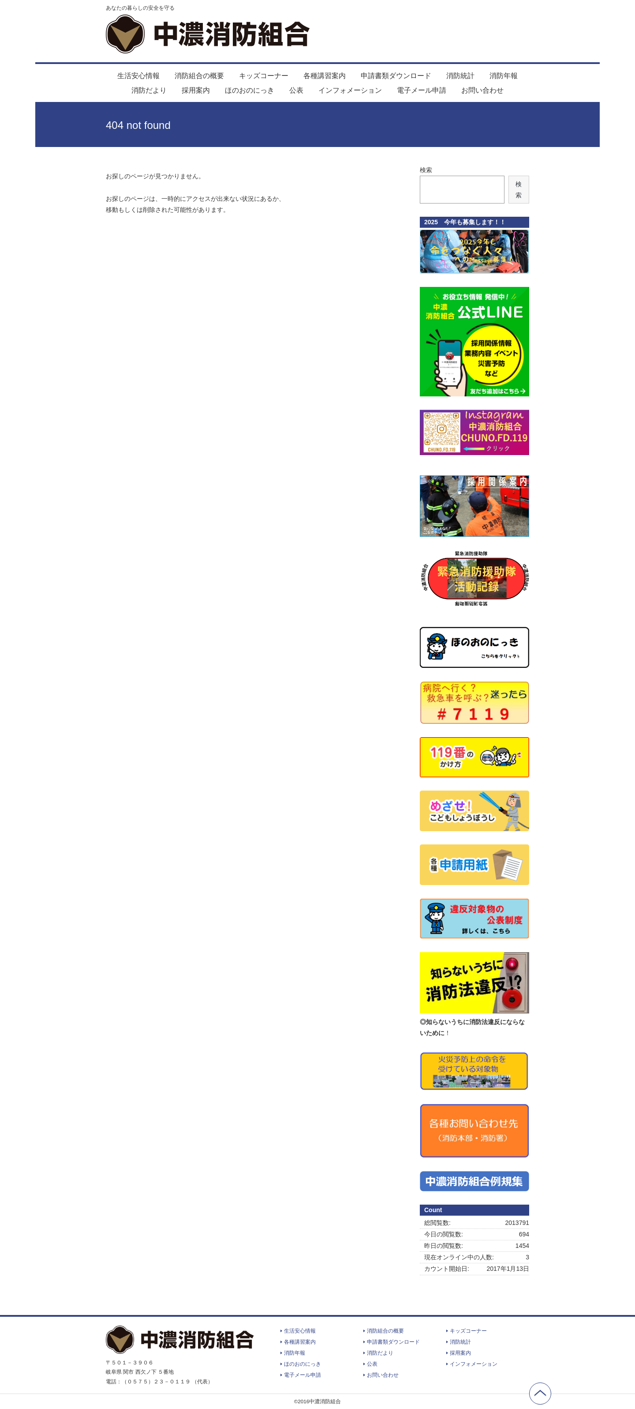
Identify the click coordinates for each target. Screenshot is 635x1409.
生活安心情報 (138, 75)
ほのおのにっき (249, 90)
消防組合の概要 (199, 75)
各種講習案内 (324, 75)
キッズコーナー (263, 75)
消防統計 (460, 75)
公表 (296, 90)
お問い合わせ (482, 90)
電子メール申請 (421, 90)
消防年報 (503, 75)
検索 (426, 169)
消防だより (149, 90)
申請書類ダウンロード (396, 75)
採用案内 (196, 90)
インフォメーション (350, 90)
